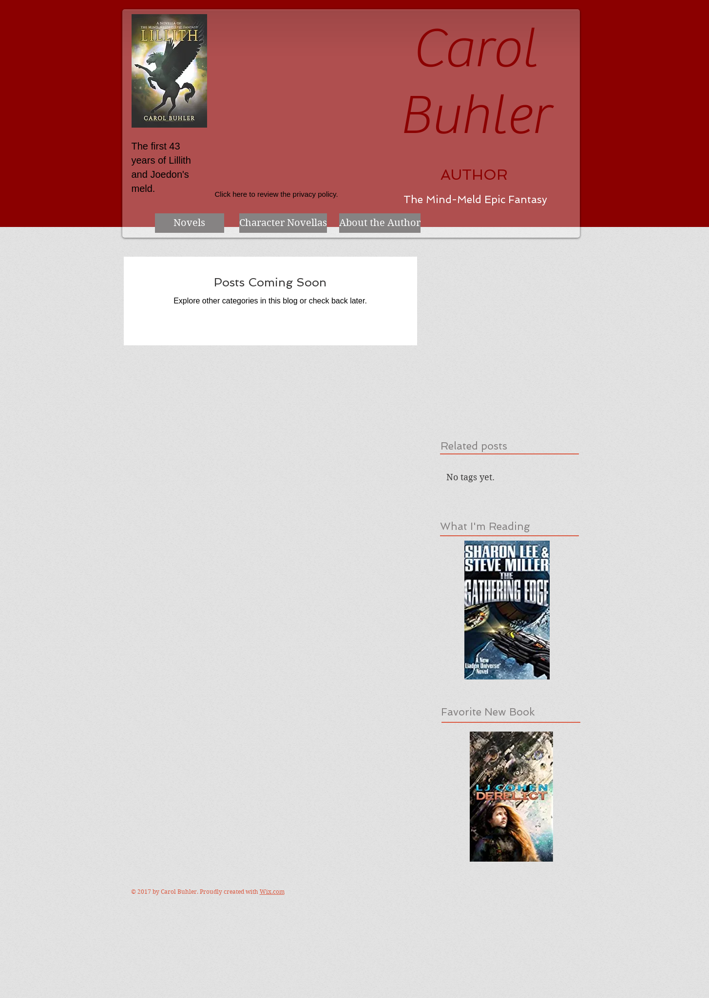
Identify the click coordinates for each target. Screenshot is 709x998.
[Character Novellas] (283, 223)
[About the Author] (380, 223)
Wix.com (272, 891)
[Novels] (189, 223)
